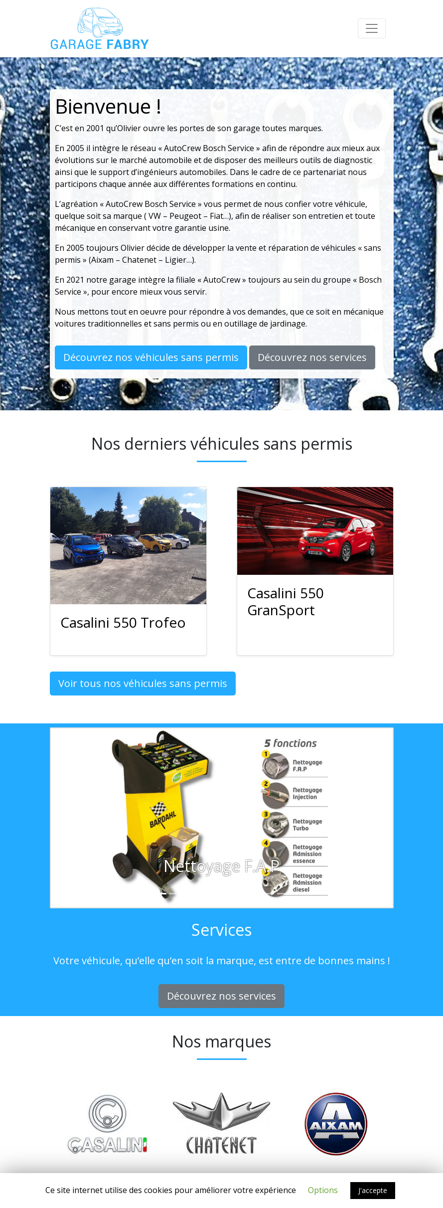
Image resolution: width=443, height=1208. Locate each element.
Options (323, 1190)
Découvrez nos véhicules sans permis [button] (151, 357)
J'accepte (372, 1190)
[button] (76, 818)
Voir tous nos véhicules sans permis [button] (142, 683)
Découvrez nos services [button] (312, 357)
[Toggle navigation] (372, 28)
